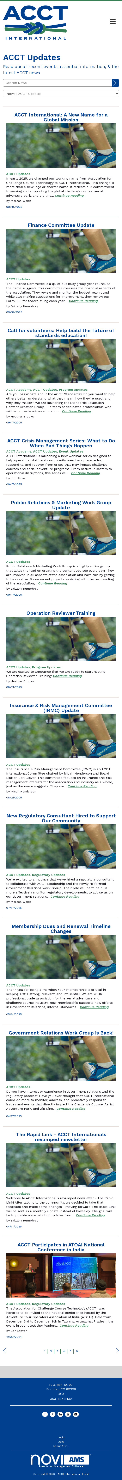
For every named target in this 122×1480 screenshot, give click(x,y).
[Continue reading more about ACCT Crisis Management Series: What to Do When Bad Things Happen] (85, 473)
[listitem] (18, 174)
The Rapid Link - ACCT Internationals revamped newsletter (61, 1137)
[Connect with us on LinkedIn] (60, 1414)
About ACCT (61, 1446)
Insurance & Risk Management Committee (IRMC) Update (61, 708)
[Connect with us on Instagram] (68, 1414)
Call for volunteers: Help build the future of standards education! (61, 333)
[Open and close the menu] (93, 22)
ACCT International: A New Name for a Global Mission (61, 117)
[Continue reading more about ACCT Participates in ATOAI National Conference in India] (74, 1325)
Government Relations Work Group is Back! (61, 1032)
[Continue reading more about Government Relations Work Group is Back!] (70, 1109)
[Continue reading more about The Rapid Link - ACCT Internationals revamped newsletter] (90, 1215)
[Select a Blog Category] (61, 93)
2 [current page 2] (51, 1351)
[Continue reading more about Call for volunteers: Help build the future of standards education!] (76, 411)
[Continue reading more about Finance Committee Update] (83, 301)
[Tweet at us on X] (52, 1414)
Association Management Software (61, 1461)
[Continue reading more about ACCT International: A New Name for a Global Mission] (69, 195)
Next (117, 1351)
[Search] (115, 83)
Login (61, 1437)
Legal (85, 1474)
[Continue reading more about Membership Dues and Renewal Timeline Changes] (94, 1007)
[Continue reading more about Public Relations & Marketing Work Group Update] (52, 583)
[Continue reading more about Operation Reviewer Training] (67, 676)
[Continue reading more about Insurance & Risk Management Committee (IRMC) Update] (82, 786)
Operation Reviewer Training (61, 613)
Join (61, 1441)
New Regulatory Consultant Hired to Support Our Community (61, 818)
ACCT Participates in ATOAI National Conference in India (61, 1247)
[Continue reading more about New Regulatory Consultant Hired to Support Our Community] (64, 896)
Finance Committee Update (61, 225)
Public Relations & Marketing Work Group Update (61, 505)
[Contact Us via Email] (76, 1414)
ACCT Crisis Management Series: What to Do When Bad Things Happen (61, 443)
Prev (4, 1351)
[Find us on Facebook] (45, 1414)
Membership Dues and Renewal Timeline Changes (61, 929)
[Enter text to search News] (57, 83)
